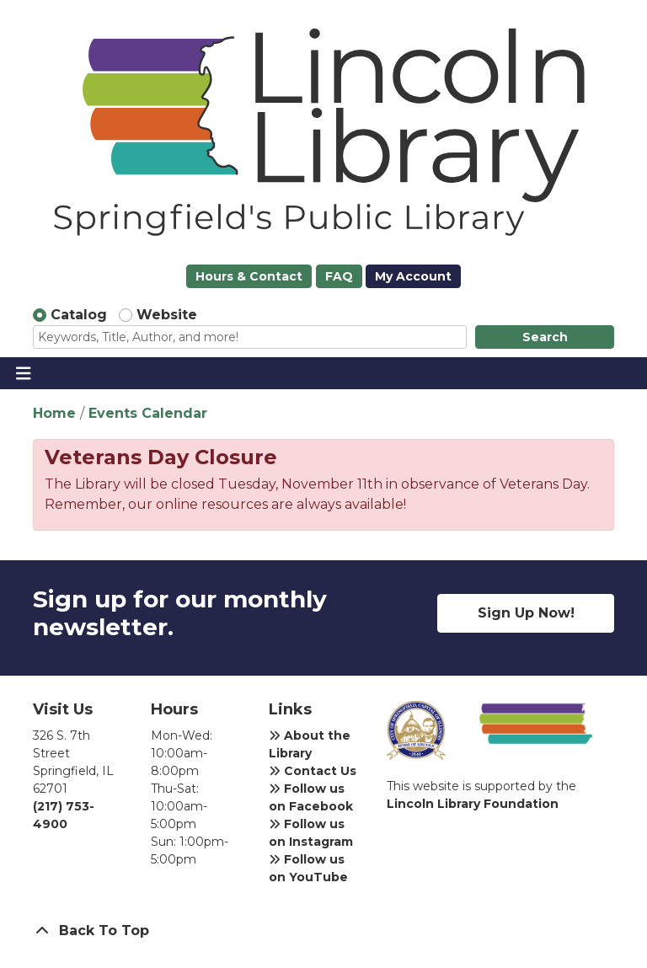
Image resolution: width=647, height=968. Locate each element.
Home (54, 413)
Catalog (79, 315)
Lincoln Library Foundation (473, 803)
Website (166, 315)
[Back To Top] (323, 931)
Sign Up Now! (526, 613)
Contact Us (312, 770)
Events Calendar (147, 413)
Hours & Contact (248, 276)
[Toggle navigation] (23, 373)
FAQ (339, 276)
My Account (413, 276)
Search (545, 337)
